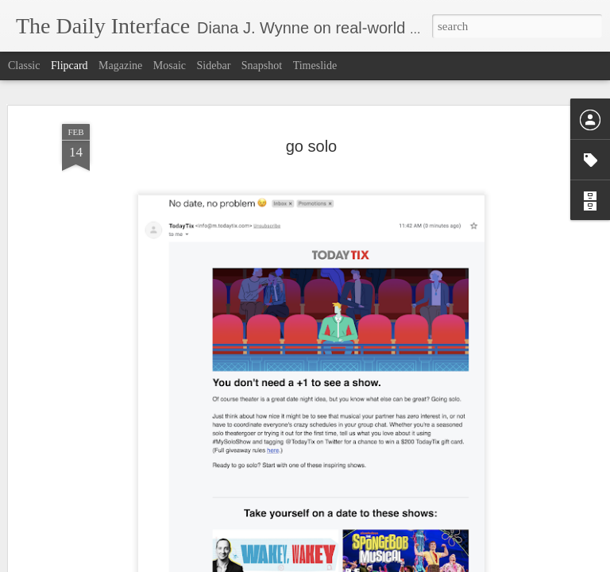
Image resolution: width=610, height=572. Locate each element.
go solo (312, 146)
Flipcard (69, 66)
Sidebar (214, 66)
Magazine (120, 66)
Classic (24, 66)
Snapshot (261, 66)
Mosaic (169, 66)
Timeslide (315, 66)
